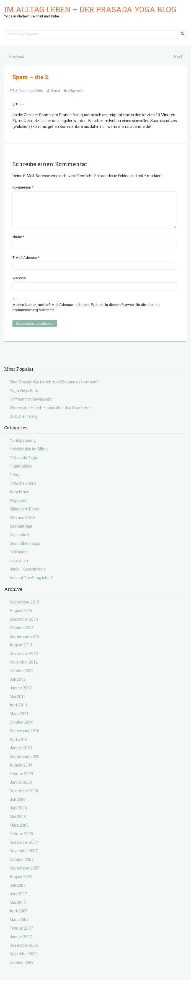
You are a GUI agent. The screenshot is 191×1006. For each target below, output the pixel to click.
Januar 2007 (21, 943)
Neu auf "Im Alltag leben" (31, 584)
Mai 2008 (18, 823)
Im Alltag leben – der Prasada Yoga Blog (90, 9)
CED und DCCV (22, 524)
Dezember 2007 (24, 849)
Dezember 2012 (24, 660)
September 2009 (24, 763)
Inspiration (19, 567)
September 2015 (24, 609)
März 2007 (19, 926)
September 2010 (24, 737)
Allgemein (76, 91)
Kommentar (22, 187)
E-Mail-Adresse (25, 264)
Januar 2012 (21, 694)
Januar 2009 (21, 789)
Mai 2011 (18, 703)
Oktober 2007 (21, 866)
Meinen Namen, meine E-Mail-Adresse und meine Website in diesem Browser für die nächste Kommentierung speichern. (85, 314)
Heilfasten (19, 558)
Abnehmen (19, 498)
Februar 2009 (21, 780)
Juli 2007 (17, 892)
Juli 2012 (17, 686)
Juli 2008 (17, 806)
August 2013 (21, 651)
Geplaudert (19, 541)
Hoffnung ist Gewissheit (30, 406)
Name (18, 243)
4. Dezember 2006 (29, 91)
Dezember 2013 (24, 626)
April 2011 (18, 712)
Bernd (55, 91)
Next (180, 56)
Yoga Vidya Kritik (24, 397)
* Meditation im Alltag (29, 455)
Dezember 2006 (24, 952)
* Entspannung (23, 447)
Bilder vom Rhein (24, 516)
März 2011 (19, 720)
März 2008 (19, 832)
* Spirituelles (21, 473)
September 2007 (24, 875)
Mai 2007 (18, 909)
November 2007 (24, 857)
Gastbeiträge (21, 533)
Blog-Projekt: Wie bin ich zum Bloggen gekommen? (54, 388)
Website (19, 285)
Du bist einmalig (23, 423)
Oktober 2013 (21, 634)
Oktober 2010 (21, 729)
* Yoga (16, 481)
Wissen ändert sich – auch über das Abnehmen (51, 414)
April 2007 (18, 917)
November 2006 (24, 960)
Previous (14, 56)
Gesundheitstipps (25, 550)
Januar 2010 (21, 754)
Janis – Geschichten (27, 576)
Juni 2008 (18, 814)
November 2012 (24, 669)
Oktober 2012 (21, 677)
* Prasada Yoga (23, 464)
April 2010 (18, 746)
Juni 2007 (18, 900)
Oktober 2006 (21, 969)
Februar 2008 (21, 840)
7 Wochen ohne (23, 490)
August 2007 (21, 883)
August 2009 (21, 772)
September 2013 (24, 643)
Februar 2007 (21, 935)
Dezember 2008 (24, 797)
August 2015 (21, 617)
